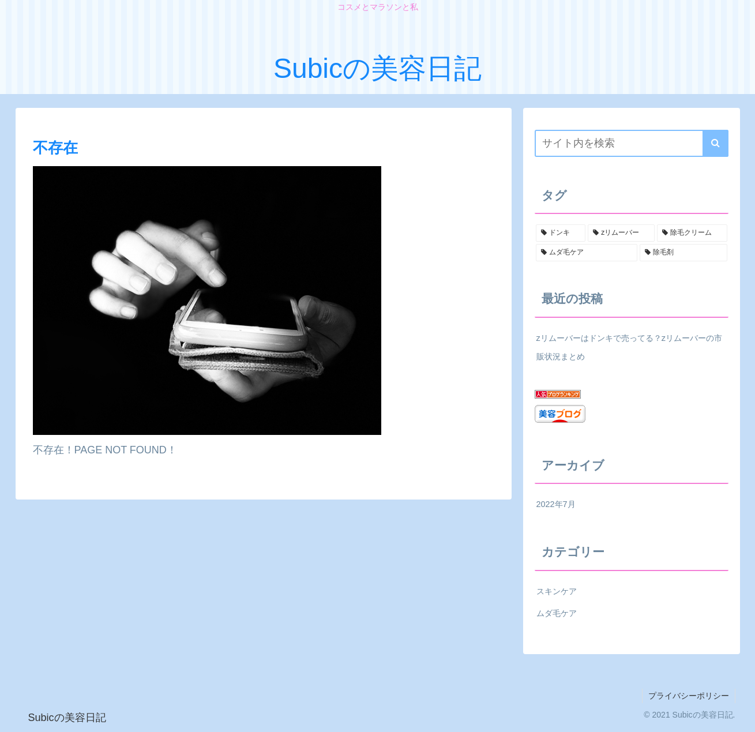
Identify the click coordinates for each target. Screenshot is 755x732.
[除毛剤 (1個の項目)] (683, 252)
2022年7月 (556, 504)
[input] (631, 143)
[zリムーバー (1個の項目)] (621, 233)
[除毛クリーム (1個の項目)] (692, 233)
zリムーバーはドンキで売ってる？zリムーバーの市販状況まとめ (629, 347)
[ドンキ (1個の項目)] (560, 233)
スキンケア (556, 591)
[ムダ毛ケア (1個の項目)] (586, 252)
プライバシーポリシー (688, 695)
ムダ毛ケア (556, 613)
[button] (715, 143)
